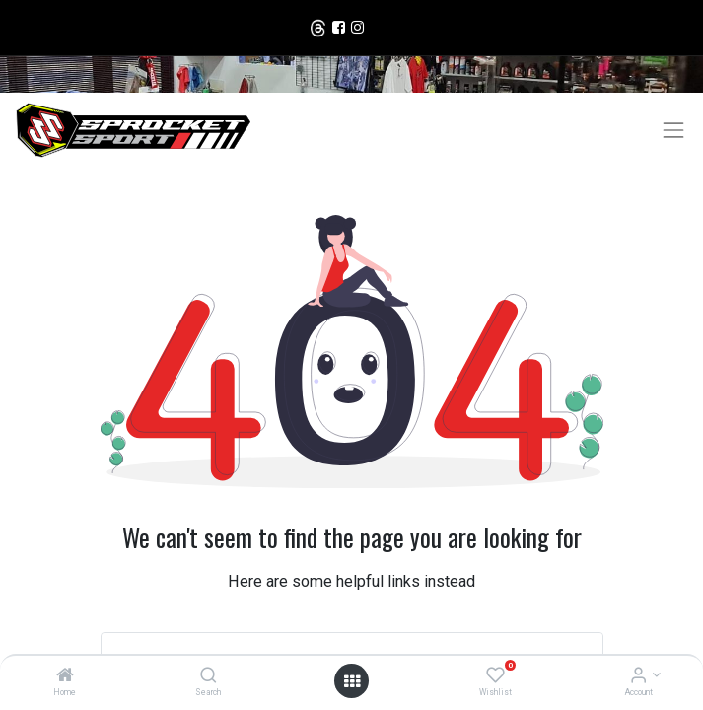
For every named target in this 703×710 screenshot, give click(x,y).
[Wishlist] (495, 676)
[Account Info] (638, 676)
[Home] (65, 676)
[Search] (208, 676)
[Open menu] (352, 681)
